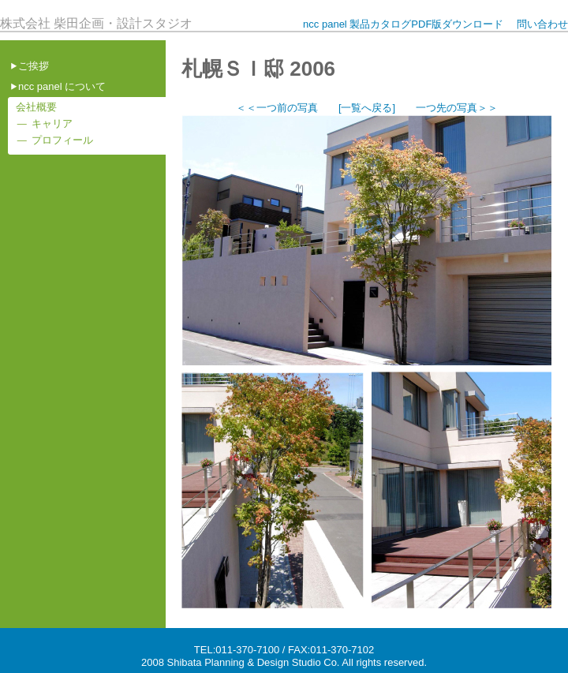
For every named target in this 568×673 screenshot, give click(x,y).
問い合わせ (542, 24)
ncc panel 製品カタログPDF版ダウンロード (403, 24)
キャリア (52, 123)
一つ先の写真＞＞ (457, 108)
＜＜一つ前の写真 (277, 108)
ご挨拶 (33, 66)
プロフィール (62, 140)
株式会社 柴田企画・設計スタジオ (96, 23)
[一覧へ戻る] (366, 108)
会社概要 (36, 107)
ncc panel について (62, 86)
